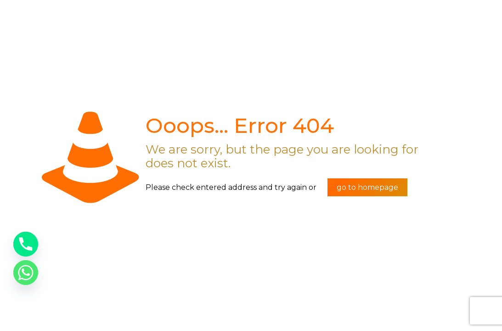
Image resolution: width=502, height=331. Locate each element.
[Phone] (25, 244)
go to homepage (367, 187)
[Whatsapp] (25, 272)
